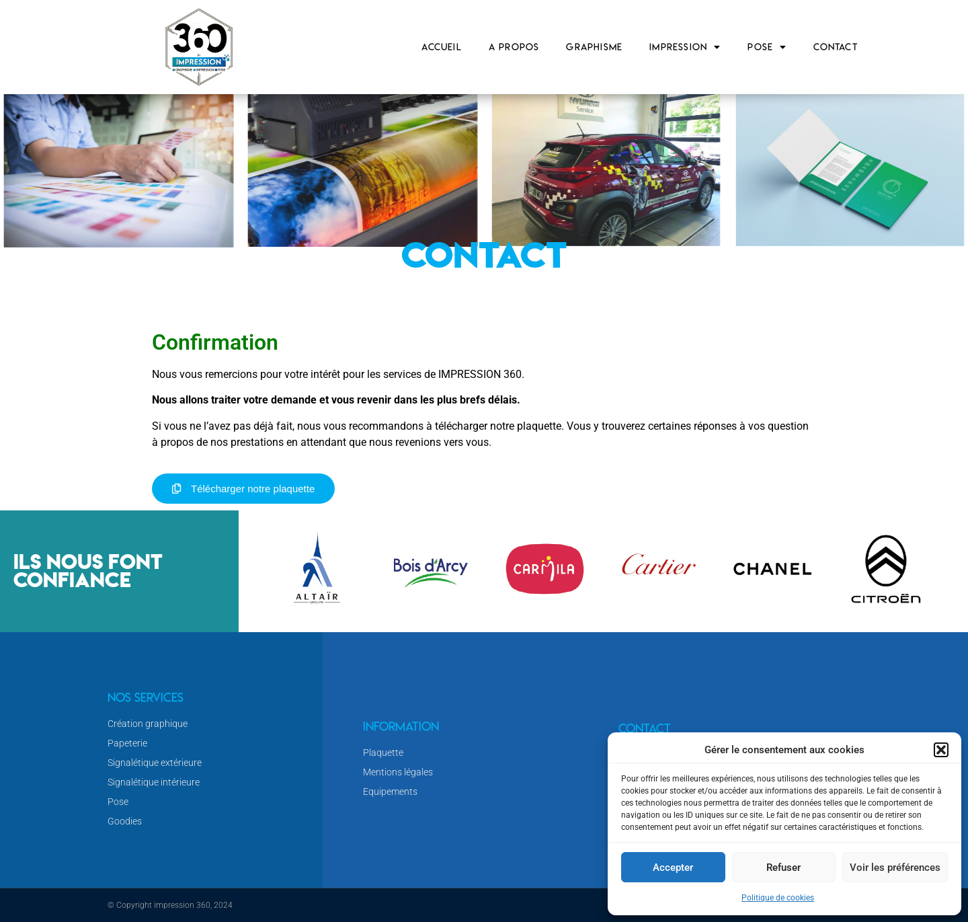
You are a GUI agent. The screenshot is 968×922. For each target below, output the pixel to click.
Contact (835, 46)
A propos (514, 46)
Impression (685, 47)
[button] (941, 750)
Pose (767, 47)
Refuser (783, 867)
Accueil (441, 46)
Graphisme (594, 46)
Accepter (673, 867)
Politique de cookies (777, 897)
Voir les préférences (895, 867)
